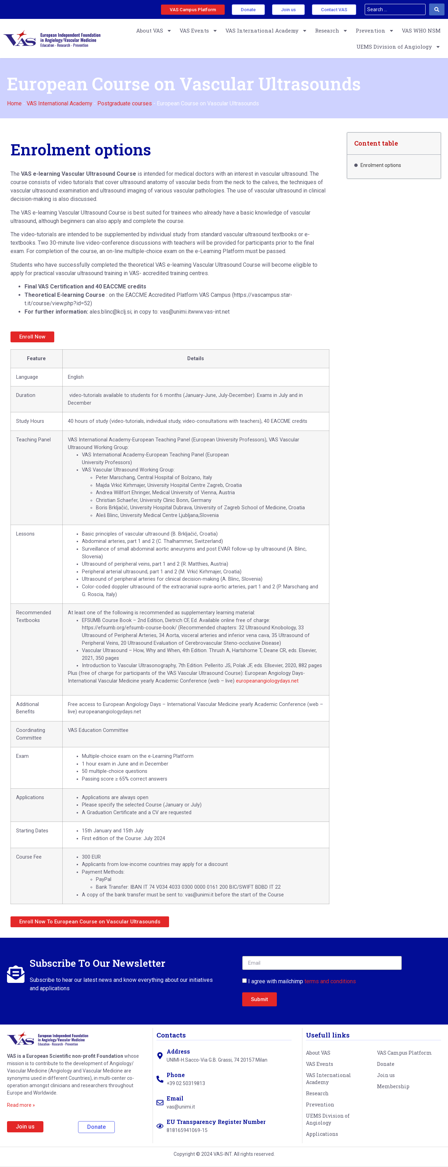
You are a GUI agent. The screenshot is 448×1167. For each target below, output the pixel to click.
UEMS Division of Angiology (398, 47)
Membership (393, 1086)
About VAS (154, 31)
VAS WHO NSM (421, 30)
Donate (385, 1064)
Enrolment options (380, 165)
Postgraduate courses (124, 103)
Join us (386, 1075)
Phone (176, 1074)
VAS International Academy (266, 31)
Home (14, 103)
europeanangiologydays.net (267, 681)
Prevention (375, 31)
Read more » (21, 1105)
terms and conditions (330, 981)
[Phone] (159, 1079)
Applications (322, 1134)
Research (331, 31)
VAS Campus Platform (404, 1052)
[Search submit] (436, 9)
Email (175, 1098)
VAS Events (199, 31)
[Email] (159, 1102)
